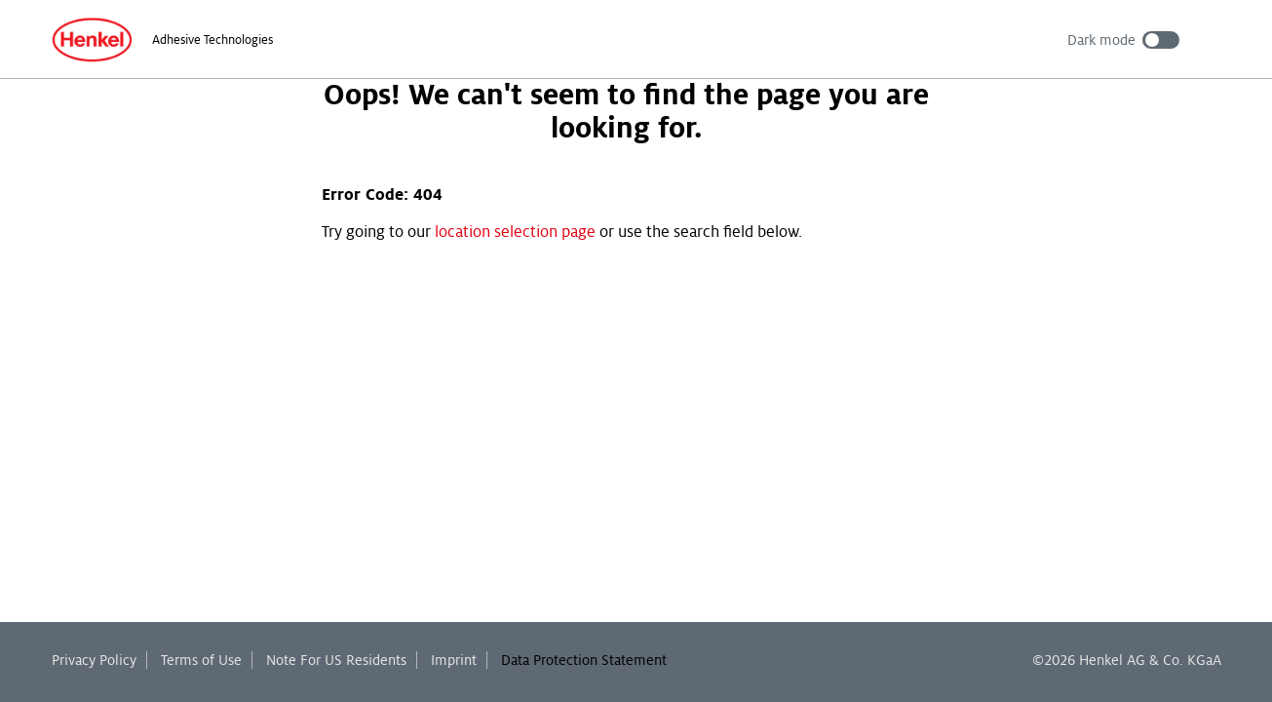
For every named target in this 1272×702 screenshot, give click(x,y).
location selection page (515, 232)
